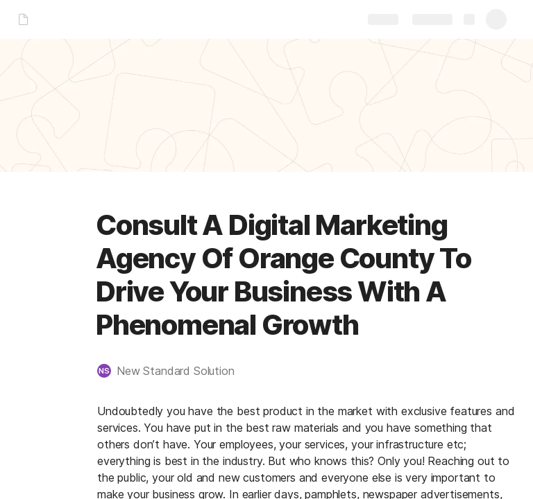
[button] (173, 370)
